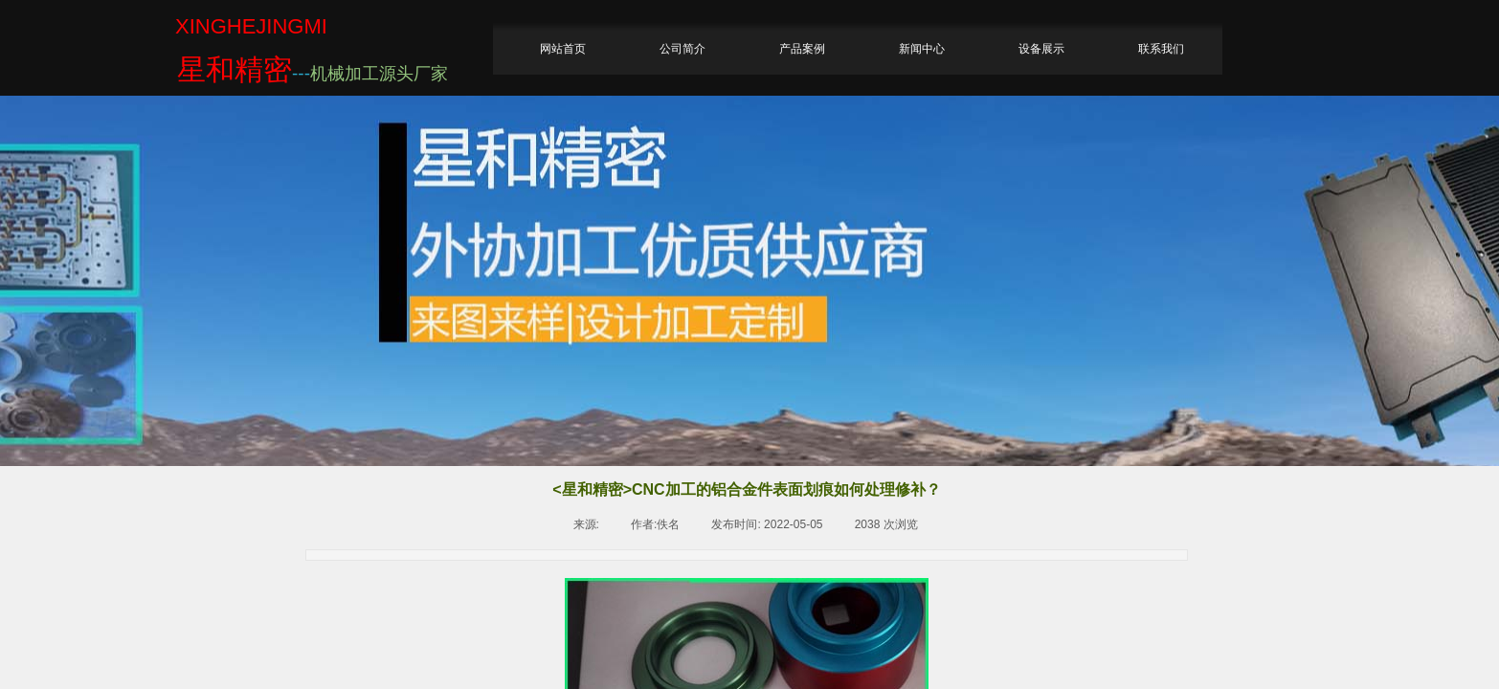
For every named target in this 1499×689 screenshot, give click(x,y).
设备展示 (1041, 49)
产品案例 (802, 49)
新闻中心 (922, 49)
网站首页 (563, 49)
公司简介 (682, 49)
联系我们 (1161, 49)
